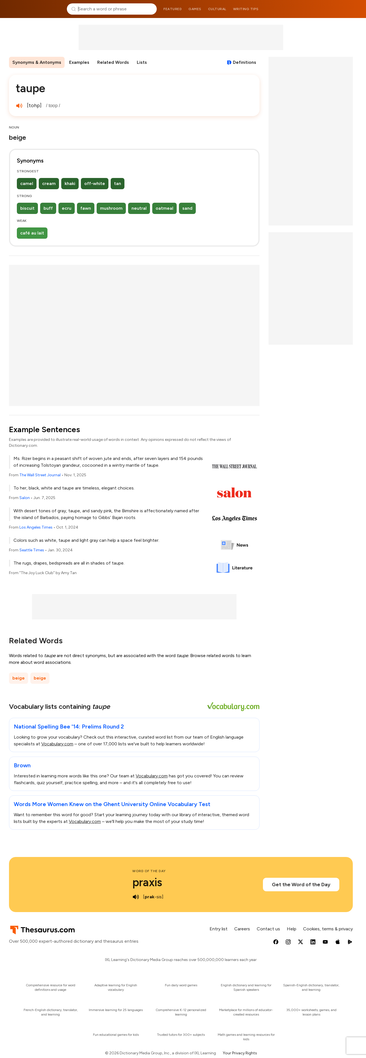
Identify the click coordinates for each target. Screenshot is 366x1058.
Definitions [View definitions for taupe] (244, 62)
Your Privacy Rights (240, 1053)
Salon (24, 497)
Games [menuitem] (194, 9)
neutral (139, 208)
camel (26, 183)
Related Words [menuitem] (113, 62)
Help (291, 928)
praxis (147, 882)
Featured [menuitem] (172, 9)
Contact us (268, 928)
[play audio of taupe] (19, 105)
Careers (242, 928)
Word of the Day (149, 871)
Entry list (219, 928)
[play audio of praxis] (135, 897)
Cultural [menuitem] (217, 9)
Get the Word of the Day (301, 884)
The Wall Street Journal (40, 475)
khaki (70, 183)
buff (48, 208)
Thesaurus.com (35, 9)
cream (49, 183)
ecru (66, 208)
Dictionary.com (331, 9)
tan (117, 183)
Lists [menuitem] (142, 62)
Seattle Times (31, 550)
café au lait (32, 233)
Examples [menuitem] (79, 62)
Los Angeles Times (36, 527)
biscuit (27, 208)
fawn (85, 208)
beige (18, 678)
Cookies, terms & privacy (328, 928)
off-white (94, 183)
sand (187, 208)
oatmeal (164, 208)
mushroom (111, 208)
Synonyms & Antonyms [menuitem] (36, 62)
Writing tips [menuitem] (246, 9)
